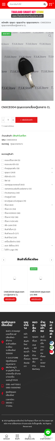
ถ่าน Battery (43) (12, 192)
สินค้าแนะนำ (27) (12, 233)
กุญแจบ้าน (20, 22)
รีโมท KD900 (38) (12, 213)
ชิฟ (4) (7, 180)
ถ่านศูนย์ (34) (10, 197)
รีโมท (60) (9, 205)
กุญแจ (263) (10, 172)
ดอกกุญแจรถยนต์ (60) (14, 184)
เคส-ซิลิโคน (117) (12, 245)
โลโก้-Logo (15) (11, 249)
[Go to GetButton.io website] (48, 438)
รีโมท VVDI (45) (11, 221)
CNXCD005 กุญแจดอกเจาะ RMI (40, 293)
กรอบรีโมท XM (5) (12, 160)
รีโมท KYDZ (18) (11, 217)
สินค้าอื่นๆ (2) (10, 229)
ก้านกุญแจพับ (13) (12, 168)
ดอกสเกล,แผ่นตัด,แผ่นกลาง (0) (18, 188)
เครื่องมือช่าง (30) (12, 241)
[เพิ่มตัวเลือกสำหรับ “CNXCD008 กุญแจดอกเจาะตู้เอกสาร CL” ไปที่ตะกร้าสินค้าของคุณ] (10, 299)
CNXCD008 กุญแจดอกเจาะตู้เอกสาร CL (14, 293)
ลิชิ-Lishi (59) (10, 225)
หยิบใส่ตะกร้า (27, 119)
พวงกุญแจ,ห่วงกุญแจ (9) (15, 201)
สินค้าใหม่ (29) (11, 237)
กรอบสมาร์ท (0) (12, 164)
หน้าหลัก (4, 22)
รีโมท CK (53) (10, 209)
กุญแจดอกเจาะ (33, 22)
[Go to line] (48, 432)
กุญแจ (12, 22)
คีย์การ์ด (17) (10, 176)
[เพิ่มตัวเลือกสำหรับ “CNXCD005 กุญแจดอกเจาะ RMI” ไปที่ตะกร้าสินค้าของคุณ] (36, 299)
